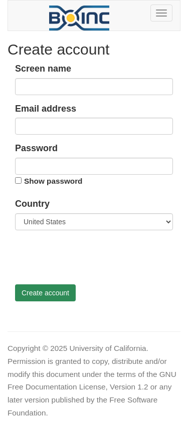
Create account (45, 293)
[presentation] (91, 257)
